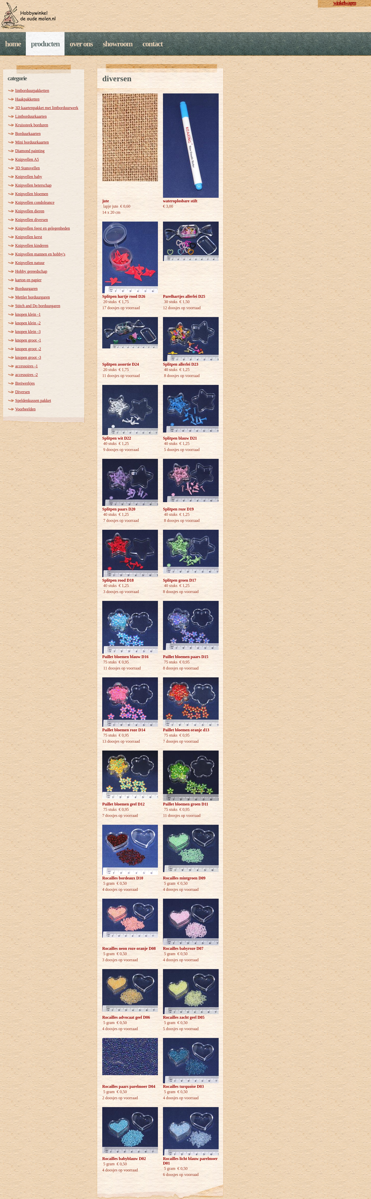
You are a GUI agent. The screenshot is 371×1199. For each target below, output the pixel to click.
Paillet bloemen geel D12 (123, 804)
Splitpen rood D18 (118, 580)
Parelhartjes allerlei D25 (184, 296)
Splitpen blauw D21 (180, 438)
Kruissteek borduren (31, 125)
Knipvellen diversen (31, 220)
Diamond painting (30, 151)
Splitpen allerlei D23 (180, 364)
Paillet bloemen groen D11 (185, 804)
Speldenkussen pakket (33, 400)
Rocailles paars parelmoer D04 (128, 1086)
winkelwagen (344, 3)
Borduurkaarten (27, 133)
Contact (152, 44)
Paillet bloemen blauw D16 (125, 657)
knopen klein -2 (27, 323)
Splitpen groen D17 (179, 580)
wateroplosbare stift (180, 201)
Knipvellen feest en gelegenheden (42, 228)
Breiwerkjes (25, 383)
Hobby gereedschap (31, 271)
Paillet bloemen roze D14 (123, 730)
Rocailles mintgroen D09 (184, 878)
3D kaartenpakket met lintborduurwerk (46, 108)
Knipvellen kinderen (31, 245)
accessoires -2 (26, 374)
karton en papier (28, 280)
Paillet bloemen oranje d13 (186, 730)
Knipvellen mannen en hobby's (40, 254)
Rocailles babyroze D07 (183, 948)
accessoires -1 (26, 366)
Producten (45, 44)
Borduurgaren (26, 288)
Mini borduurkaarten (32, 142)
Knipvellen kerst (28, 237)
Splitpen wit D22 (116, 438)
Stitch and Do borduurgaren (37, 306)
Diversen (22, 392)
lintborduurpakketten (32, 90)
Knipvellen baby (28, 176)
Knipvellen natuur (30, 263)
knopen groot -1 (28, 340)
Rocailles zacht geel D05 (183, 1017)
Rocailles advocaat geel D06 (126, 1017)
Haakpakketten (27, 99)
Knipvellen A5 (27, 159)
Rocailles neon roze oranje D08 (129, 948)
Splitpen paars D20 (118, 509)
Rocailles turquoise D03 (183, 1086)
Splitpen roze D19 (178, 509)
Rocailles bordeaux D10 (122, 878)
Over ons (81, 44)
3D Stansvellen (27, 168)
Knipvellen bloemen (31, 194)
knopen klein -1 (27, 314)
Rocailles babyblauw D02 (124, 1158)
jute (105, 201)
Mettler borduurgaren (32, 297)
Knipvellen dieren (29, 211)
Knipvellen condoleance (34, 202)
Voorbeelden (25, 409)
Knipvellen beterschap (33, 185)
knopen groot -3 (28, 357)
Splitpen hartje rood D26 (123, 296)
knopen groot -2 (28, 349)
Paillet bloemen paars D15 (185, 657)
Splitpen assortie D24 (120, 364)
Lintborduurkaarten (31, 116)
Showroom (117, 44)
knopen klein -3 (27, 331)
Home (13, 44)
